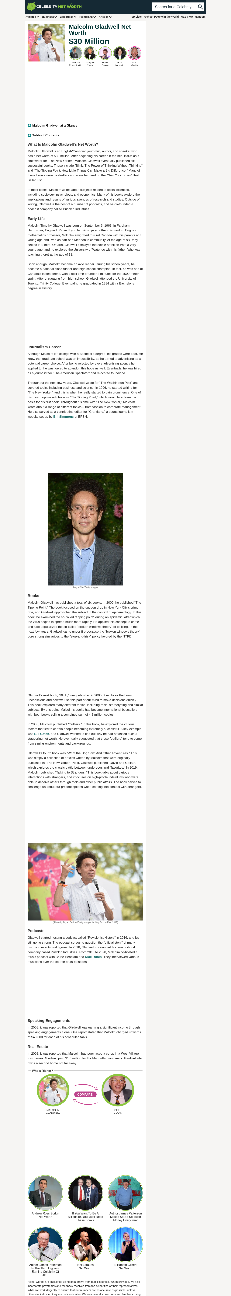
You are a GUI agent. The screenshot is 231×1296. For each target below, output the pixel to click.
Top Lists (136, 16)
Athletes (32, 16)
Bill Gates (41, 734)
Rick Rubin (93, 957)
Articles (105, 16)
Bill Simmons (63, 416)
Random (200, 16)
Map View (187, 16)
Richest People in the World (161, 16)
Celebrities (68, 16)
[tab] (85, 126)
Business (49, 16)
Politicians (87, 16)
